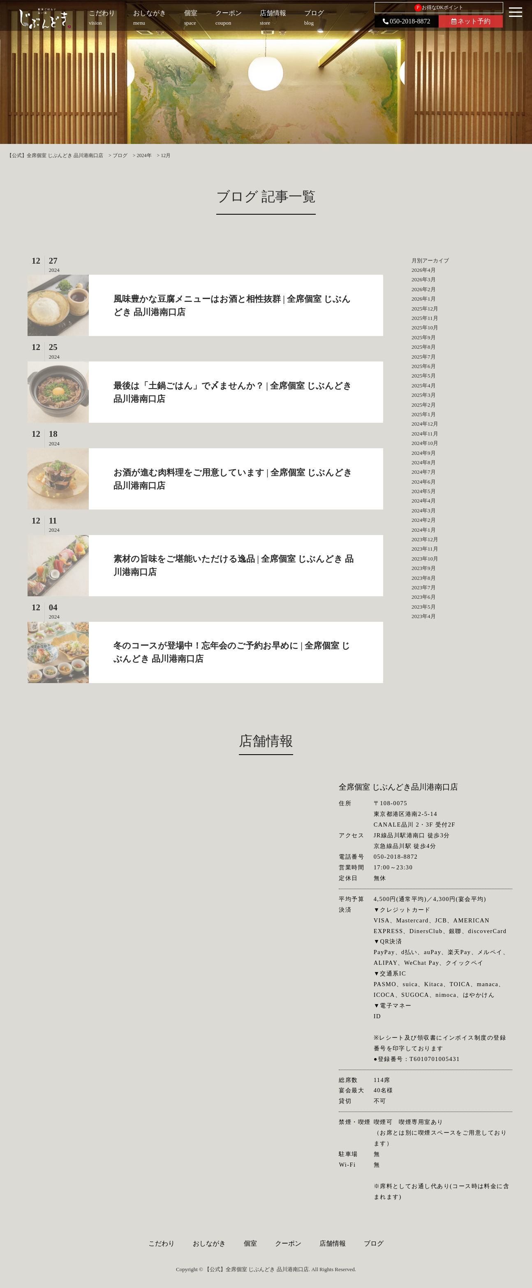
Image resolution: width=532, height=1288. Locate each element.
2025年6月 (424, 366)
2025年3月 (424, 395)
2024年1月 (424, 530)
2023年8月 (424, 578)
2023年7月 (424, 587)
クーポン (288, 1243)
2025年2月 (424, 405)
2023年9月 (424, 568)
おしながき (209, 1243)
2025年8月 (424, 347)
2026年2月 (424, 289)
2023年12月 (425, 539)
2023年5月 (424, 607)
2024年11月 (425, 434)
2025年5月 (424, 376)
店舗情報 (332, 1243)
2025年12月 (425, 309)
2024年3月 (424, 510)
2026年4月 (424, 270)
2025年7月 (424, 357)
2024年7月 (424, 472)
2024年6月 (424, 482)
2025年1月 (424, 414)
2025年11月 (425, 318)
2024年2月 (424, 520)
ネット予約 (470, 21)
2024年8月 (424, 462)
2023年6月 (424, 597)
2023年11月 (425, 549)
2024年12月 (425, 424)
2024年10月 (425, 443)
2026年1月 (424, 299)
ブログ (374, 1243)
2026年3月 (424, 279)
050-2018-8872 (406, 21)
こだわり (161, 1243)
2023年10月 (425, 559)
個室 (250, 1243)
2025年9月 (424, 337)
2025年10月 (425, 327)
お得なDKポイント (438, 8)
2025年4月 (424, 385)
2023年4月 (424, 616)
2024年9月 (424, 453)
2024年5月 (424, 491)
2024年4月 (424, 501)
